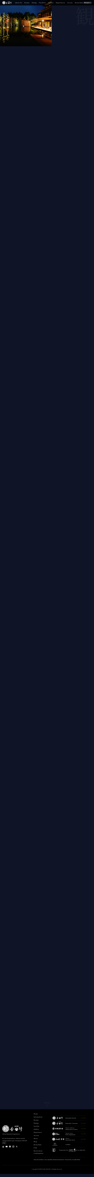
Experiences (60, 3)
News (36, 1141)
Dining (34, 3)
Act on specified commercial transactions (54, 1162)
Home (36, 1116)
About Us (18, 3)
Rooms (26, 3)
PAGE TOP (47, 1104)
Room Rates (79, 3)
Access (70, 3)
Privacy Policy (68, 1162)
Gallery (51, 3)
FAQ (35, 1150)
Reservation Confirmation (38, 1154)
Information (38, 1119)
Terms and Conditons (39, 1162)
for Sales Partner (76, 1162)
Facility (36, 1128)
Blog (35, 1144)
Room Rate (38, 1147)
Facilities (42, 3)
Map (4, 1145)
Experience (38, 1134)
